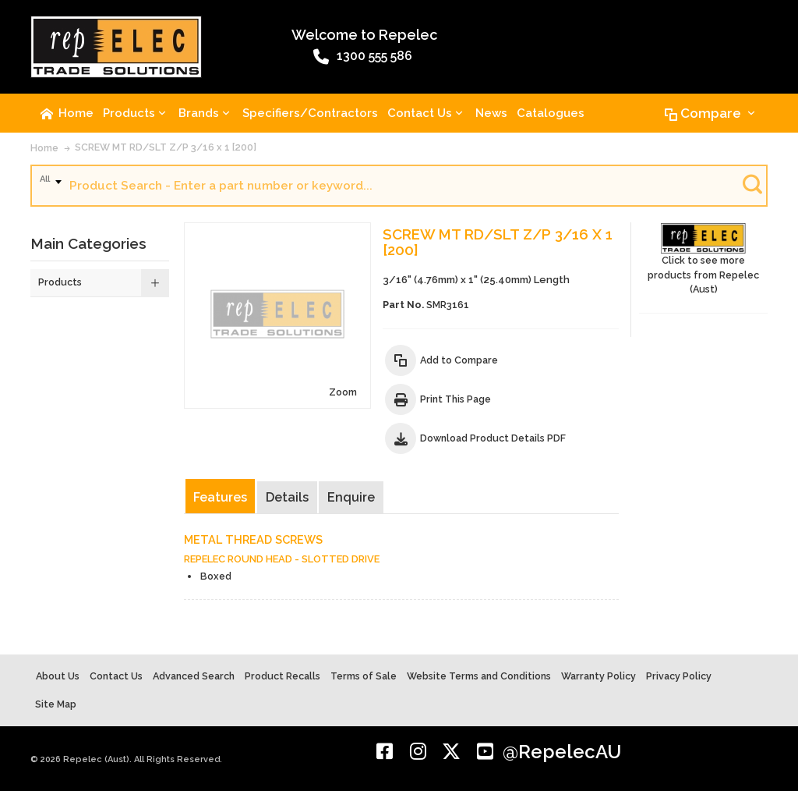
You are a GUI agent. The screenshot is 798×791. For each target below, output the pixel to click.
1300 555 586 (362, 57)
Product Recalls (282, 676)
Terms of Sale (363, 676)
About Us (57, 676)
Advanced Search (194, 676)
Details (287, 497)
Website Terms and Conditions (479, 676)
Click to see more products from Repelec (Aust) (703, 259)
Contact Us (116, 676)
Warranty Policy (598, 676)
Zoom (343, 392)
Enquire (351, 497)
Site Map (55, 704)
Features (220, 497)
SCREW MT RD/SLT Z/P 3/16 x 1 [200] (165, 147)
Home (44, 148)
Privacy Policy (678, 676)
